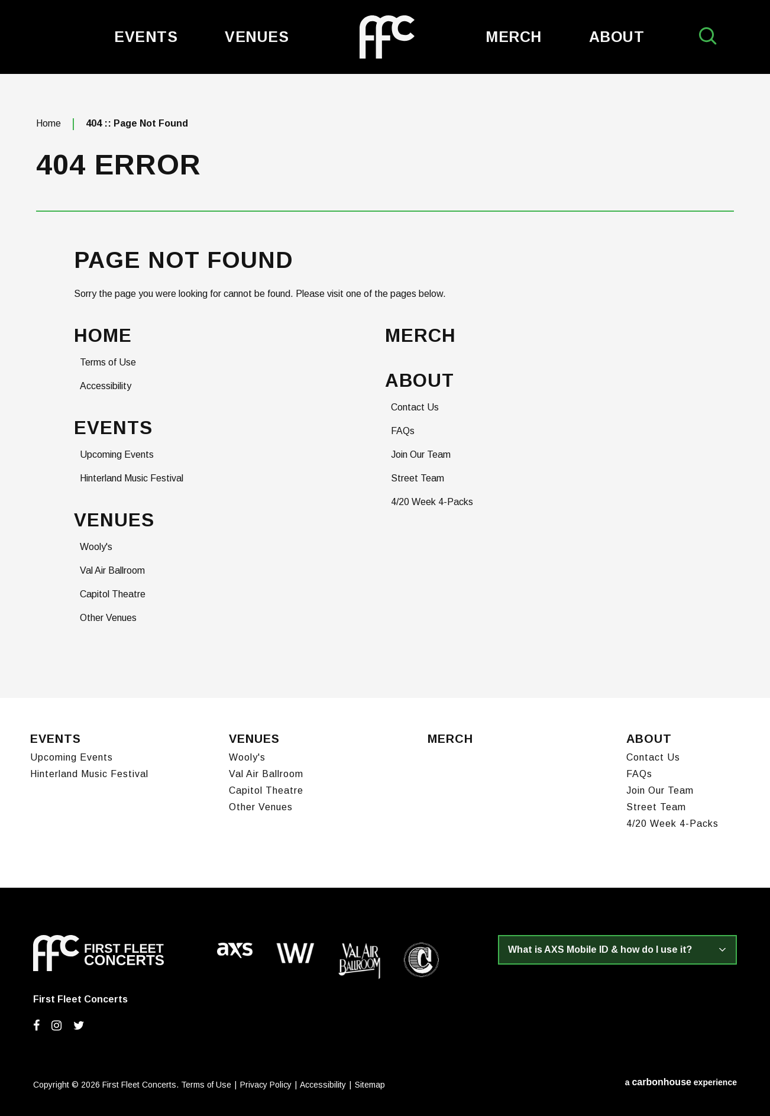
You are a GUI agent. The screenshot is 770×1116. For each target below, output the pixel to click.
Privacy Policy (266, 1084)
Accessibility (105, 386)
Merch (514, 36)
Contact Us (415, 407)
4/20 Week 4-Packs (432, 502)
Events (145, 36)
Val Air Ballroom (112, 570)
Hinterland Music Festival (131, 478)
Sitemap (370, 1084)
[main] (385, 386)
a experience (681, 1082)
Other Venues (108, 618)
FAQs (403, 431)
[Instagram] (56, 1025)
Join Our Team (421, 454)
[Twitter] (79, 1025)
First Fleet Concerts (387, 37)
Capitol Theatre (112, 594)
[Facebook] (36, 1025)
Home (48, 123)
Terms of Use (108, 362)
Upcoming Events (117, 454)
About (617, 36)
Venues (257, 36)
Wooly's (96, 547)
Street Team (417, 478)
